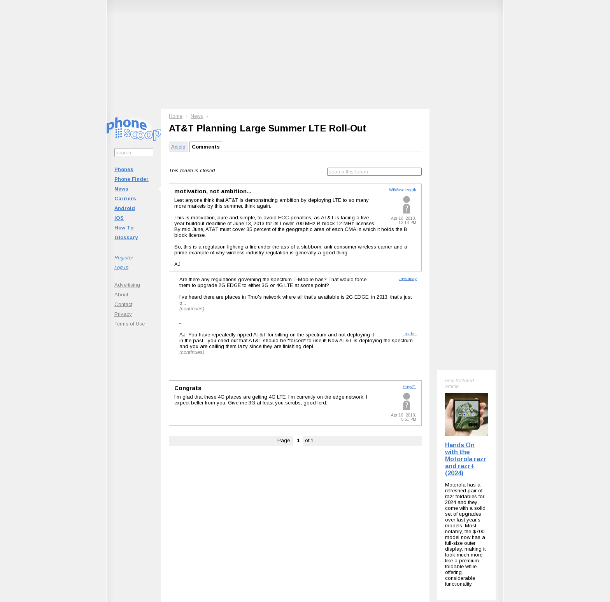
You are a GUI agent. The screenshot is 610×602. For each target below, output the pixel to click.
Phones (123, 169)
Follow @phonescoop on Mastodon (291, 495)
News (121, 189)
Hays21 (409, 387)
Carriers (125, 198)
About (121, 295)
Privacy (123, 314)
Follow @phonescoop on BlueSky (220, 495)
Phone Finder (131, 179)
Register (123, 258)
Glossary (126, 237)
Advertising (127, 285)
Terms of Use (129, 324)
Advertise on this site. (305, 543)
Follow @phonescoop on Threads (362, 495)
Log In (121, 267)
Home (175, 116)
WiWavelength (402, 190)
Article (178, 147)
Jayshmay (408, 278)
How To (123, 228)
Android (124, 208)
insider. (410, 334)
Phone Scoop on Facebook (427, 495)
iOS (119, 218)
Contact (123, 304)
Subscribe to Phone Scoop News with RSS (150, 495)
